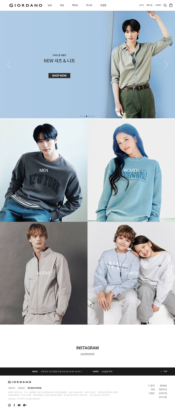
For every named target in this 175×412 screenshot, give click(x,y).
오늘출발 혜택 (107, 371)
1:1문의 (151, 385)
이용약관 (21, 388)
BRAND (163, 385)
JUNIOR (131, 273)
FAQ (153, 389)
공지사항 (163, 397)
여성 (62, 5)
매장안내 (163, 389)
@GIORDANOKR (87, 354)
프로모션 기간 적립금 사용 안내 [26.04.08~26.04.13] (62, 371)
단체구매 (163, 393)
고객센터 (158, 5)
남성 (50, 5)
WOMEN (131, 170)
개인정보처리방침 (34, 388)
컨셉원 (103, 5)
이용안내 (11, 388)
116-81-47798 (26, 395)
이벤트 (152, 393)
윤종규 (115, 392)
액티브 (75, 5)
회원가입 (149, 5)
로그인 (141, 5)
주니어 (89, 5)
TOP (165, 371)
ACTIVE (44, 273)
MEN (43, 170)
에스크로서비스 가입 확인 (99, 395)
